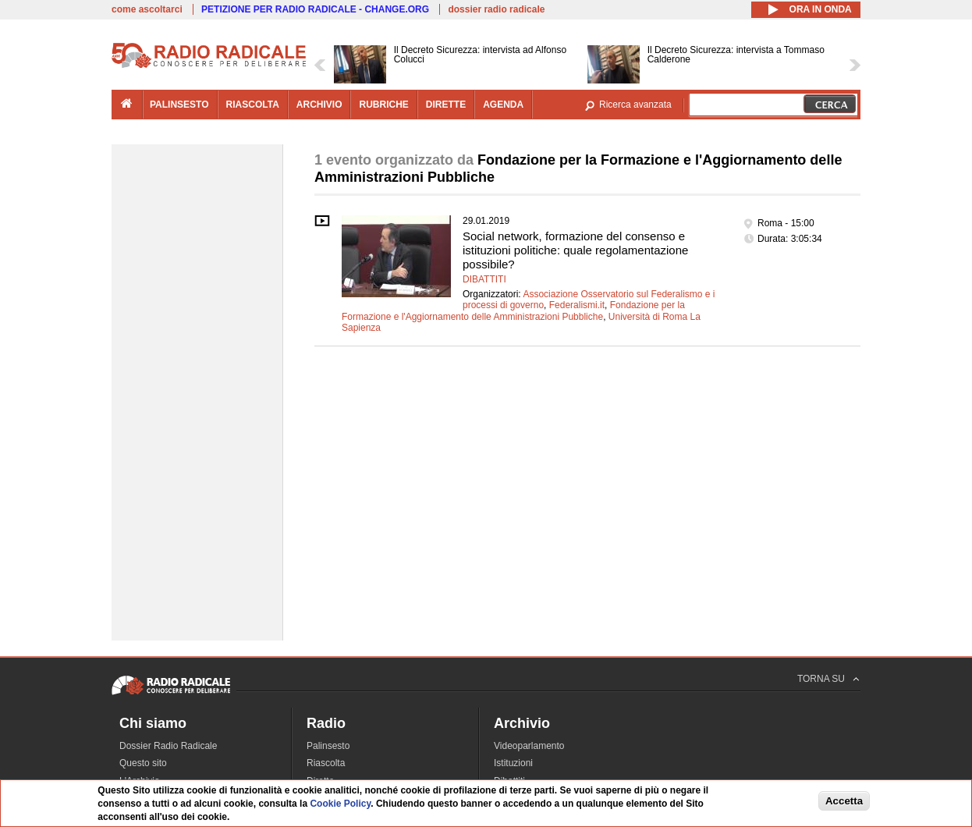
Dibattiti (484, 279)
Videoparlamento (529, 745)
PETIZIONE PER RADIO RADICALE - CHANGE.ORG (315, 9)
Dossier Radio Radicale (168, 745)
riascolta (252, 104)
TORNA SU (821, 678)
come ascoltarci (147, 9)
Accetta (844, 801)
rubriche (383, 104)
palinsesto (179, 104)
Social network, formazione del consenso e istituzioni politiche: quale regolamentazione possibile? (575, 250)
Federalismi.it (577, 305)
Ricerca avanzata (635, 104)
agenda (503, 104)
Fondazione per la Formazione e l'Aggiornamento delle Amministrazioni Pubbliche (513, 310)
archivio (319, 104)
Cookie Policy (340, 803)
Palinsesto (328, 745)
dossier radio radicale (496, 9)
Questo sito (143, 763)
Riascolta (326, 763)
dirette (446, 104)
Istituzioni (513, 763)
